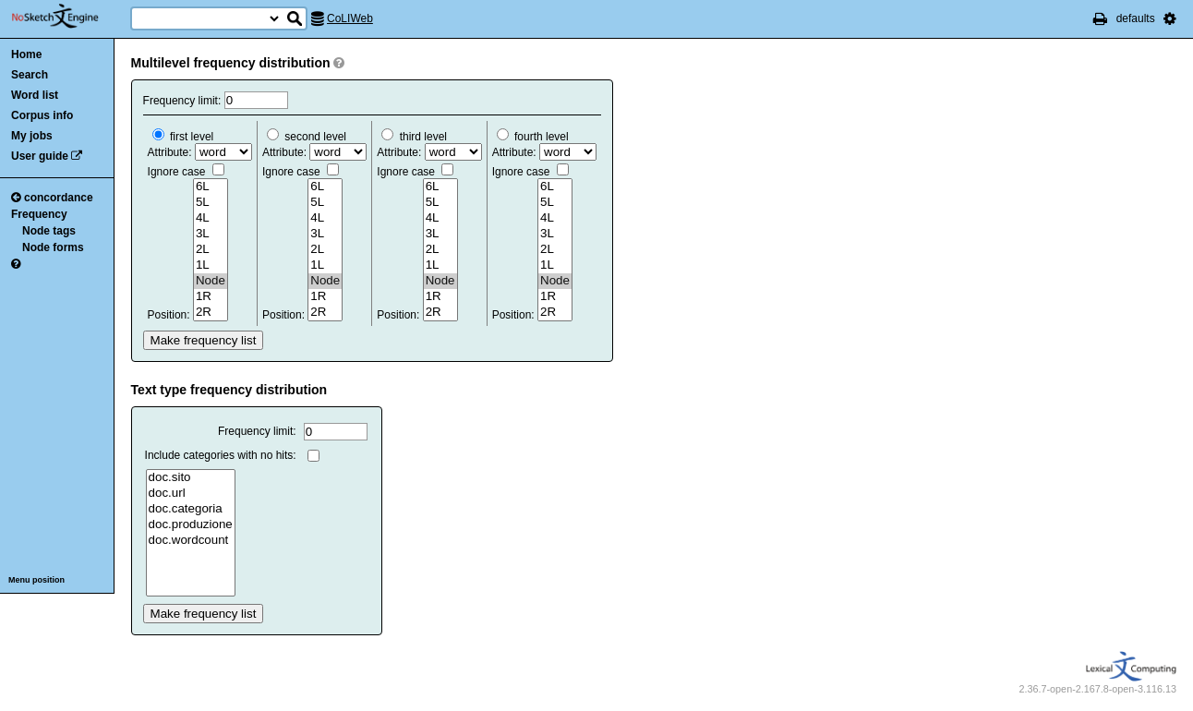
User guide (39, 156)
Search (29, 74)
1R (210, 297)
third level (414, 136)
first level (183, 136)
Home (26, 54)
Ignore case (186, 171)
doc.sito (191, 478)
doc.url (191, 493)
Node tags (49, 230)
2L (210, 250)
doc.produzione (191, 525)
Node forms (53, 247)
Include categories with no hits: (220, 455)
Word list (34, 95)
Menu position (36, 579)
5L (210, 203)
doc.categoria (191, 509)
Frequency (39, 214)
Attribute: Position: (200, 225)
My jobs (32, 135)
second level (306, 136)
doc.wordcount (191, 540)
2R (210, 312)
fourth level (533, 136)
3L (210, 234)
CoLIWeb (350, 18)
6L (210, 187)
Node (210, 281)
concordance (52, 197)
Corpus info (42, 115)
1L (210, 265)
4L (210, 218)
